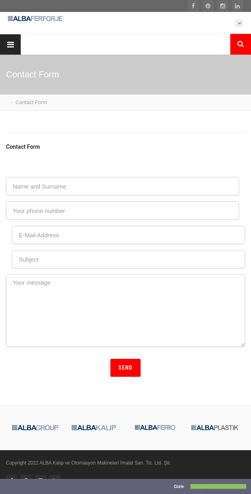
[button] (6, 487)
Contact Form (31, 102)
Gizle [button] (179, 486)
